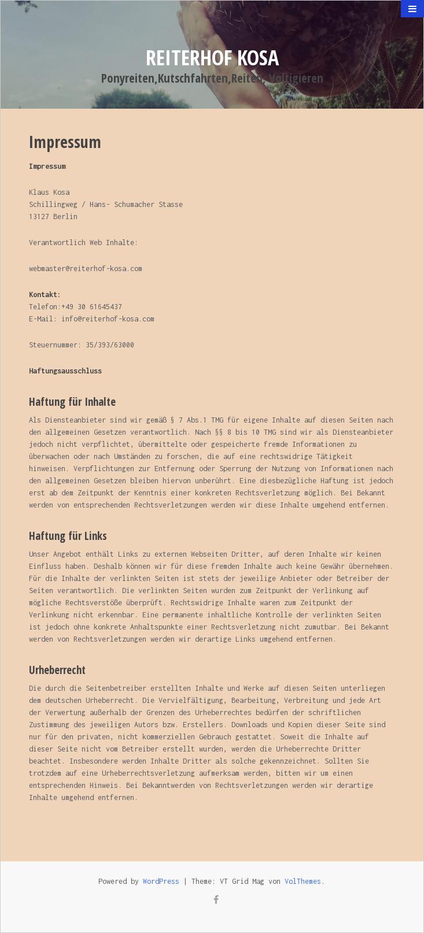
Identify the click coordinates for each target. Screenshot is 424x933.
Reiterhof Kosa (212, 57)
